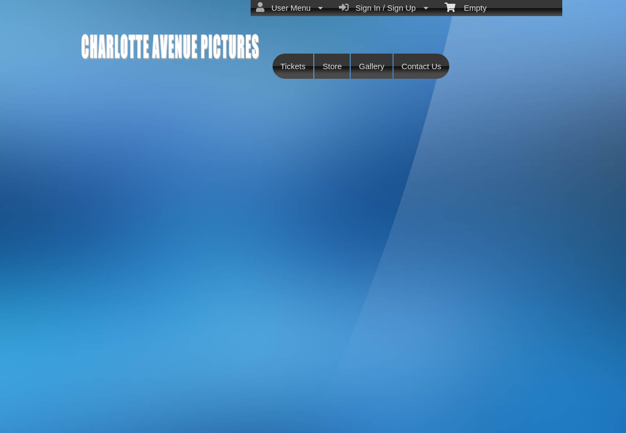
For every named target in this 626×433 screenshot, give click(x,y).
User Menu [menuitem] (289, 7)
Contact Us (421, 66)
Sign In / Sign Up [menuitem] (383, 7)
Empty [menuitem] (465, 7)
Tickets (293, 66)
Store (332, 66)
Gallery (371, 66)
